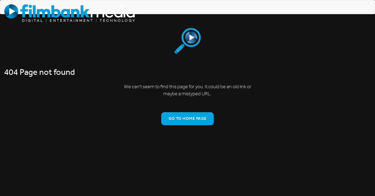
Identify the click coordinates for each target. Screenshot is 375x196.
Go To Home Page (188, 118)
